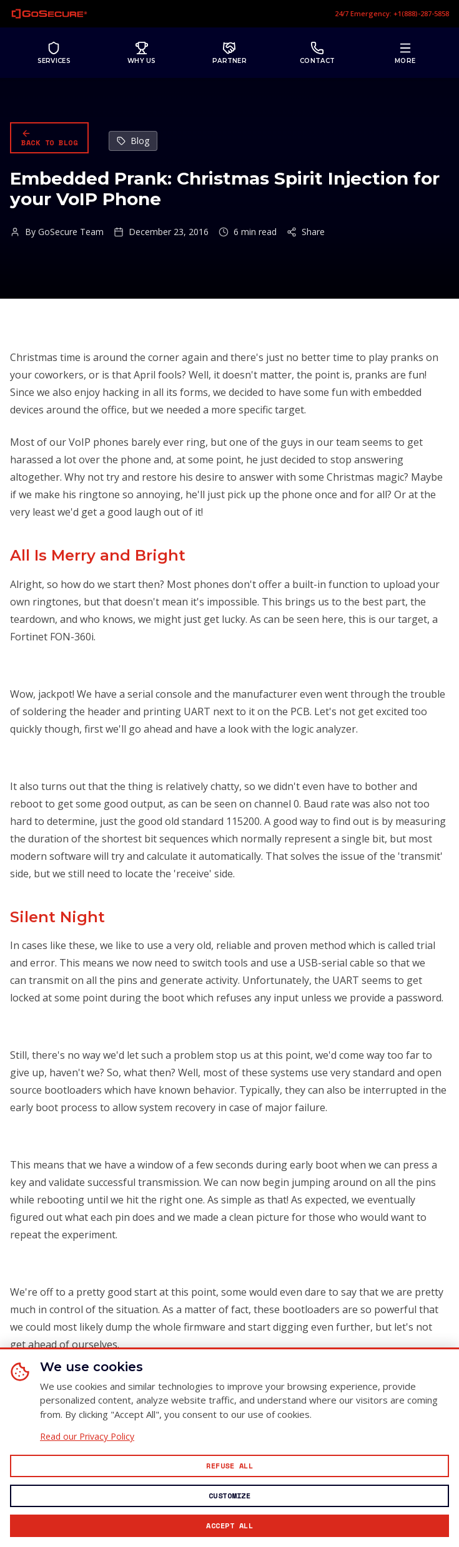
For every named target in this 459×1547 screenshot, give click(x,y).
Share (306, 232)
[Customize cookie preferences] (229, 1496)
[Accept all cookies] (229, 1526)
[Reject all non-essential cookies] (229, 1466)
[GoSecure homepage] (49, 13)
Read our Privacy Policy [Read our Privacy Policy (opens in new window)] (87, 1437)
